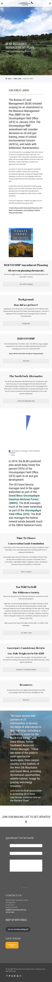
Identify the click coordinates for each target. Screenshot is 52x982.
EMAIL (12, 850)
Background (26, 323)
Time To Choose (26, 572)
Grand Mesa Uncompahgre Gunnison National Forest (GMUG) (24, 499)
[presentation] (24, 877)
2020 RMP (26, 361)
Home (9, 79)
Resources (26, 700)
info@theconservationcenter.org (16, 910)
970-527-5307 (10, 912)
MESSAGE (13, 858)
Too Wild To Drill (26, 633)
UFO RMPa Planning (26, 284)
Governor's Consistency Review (26, 669)
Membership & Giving (12, 945)
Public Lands (17, 79)
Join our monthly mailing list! (18, 929)
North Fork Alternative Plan (26, 401)
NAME (12, 842)
